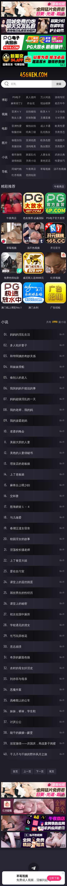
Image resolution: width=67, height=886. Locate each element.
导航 (5, 171)
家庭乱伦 (31, 154)
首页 (15, 771)
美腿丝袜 (17, 146)
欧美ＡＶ (45, 111)
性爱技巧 (60, 160)
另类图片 (60, 146)
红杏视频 (17, 175)
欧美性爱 (60, 126)
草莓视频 (45, 169)
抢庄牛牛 (60, 103)
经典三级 (31, 132)
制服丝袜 (17, 132)
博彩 (5, 100)
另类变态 (60, 132)
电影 (5, 128)
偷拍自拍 (31, 126)
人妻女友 (45, 154)
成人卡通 (45, 126)
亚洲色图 (31, 140)
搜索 (58, 84)
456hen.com (33, 74)
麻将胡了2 (16, 103)
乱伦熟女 (45, 132)
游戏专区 (60, 97)
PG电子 (16, 97)
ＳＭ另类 (60, 117)
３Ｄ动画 (60, 111)
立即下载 (54, 878)
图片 (5, 143)
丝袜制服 (31, 117)
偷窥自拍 (17, 140)
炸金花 (31, 103)
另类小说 (31, 160)
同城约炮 (17, 169)
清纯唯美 (31, 146)
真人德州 (31, 97)
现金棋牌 (45, 103)
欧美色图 (45, 140)
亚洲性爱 (17, 126)
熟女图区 (45, 146)
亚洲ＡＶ (17, 111)
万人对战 (45, 97)
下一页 (40, 771)
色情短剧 (31, 175)
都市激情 (17, 154)
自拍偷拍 (31, 111)
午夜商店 (31, 169)
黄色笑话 (45, 160)
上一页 (27, 771)
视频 (5, 114)
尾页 (51, 771)
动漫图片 (60, 140)
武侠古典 (60, 154)
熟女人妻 (17, 117)
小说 (5, 157)
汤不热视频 (60, 169)
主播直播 (45, 117)
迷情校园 (17, 160)
